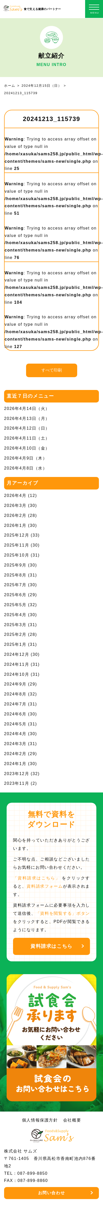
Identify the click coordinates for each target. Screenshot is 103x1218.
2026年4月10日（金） (27, 448)
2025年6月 (15, 595)
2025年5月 (15, 605)
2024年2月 (15, 754)
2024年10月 (16, 674)
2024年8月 (15, 694)
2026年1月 (15, 525)
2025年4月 (15, 615)
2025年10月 (16, 555)
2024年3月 (15, 744)
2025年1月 (15, 644)
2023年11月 (16, 783)
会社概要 (72, 1120)
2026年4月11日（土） (27, 438)
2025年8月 (15, 575)
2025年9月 (15, 565)
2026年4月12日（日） (27, 428)
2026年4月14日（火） (27, 408)
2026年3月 (15, 505)
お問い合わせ (51, 1193)
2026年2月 (15, 515)
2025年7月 (15, 585)
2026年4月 (15, 495)
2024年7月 (15, 704)
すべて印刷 (51, 370)
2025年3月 (15, 625)
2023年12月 (16, 773)
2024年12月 (16, 654)
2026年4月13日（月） (27, 418)
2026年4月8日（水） (25, 468)
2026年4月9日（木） (25, 458)
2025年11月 (16, 545)
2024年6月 (15, 714)
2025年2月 (15, 634)
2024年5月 (15, 724)
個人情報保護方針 (40, 1120)
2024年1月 (15, 764)
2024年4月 (15, 734)
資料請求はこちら (51, 946)
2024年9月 (15, 684)
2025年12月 (16, 535)
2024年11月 (16, 664)
